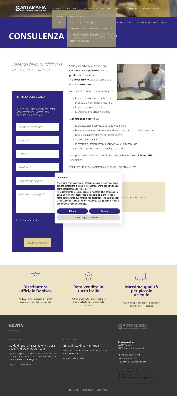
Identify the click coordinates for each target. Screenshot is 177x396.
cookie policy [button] (84, 189)
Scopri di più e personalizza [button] (88, 217)
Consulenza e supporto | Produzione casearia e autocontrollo (140, 22)
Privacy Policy (35, 220)
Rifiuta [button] (72, 211)
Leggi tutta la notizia (20, 364)
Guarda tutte (14, 330)
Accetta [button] (105, 211)
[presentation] (37, 231)
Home (106, 22)
